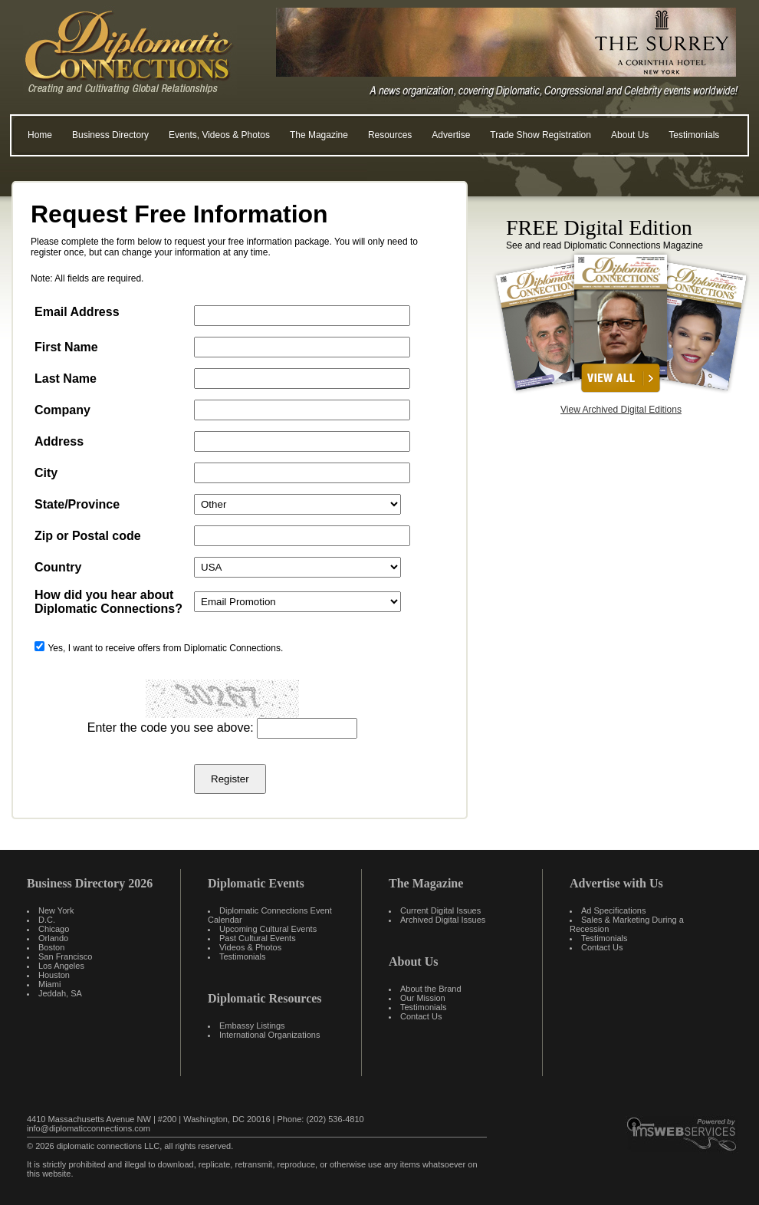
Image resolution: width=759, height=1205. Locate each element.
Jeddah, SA (60, 993)
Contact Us (421, 1016)
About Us (630, 135)
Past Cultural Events (257, 938)
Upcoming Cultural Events (268, 928)
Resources (390, 135)
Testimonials (694, 135)
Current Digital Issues (440, 910)
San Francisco (65, 956)
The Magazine (319, 135)
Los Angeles (61, 965)
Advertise (451, 135)
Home (40, 135)
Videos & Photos (250, 947)
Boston (51, 947)
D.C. (46, 919)
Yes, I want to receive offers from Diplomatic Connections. (165, 648)
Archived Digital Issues (442, 919)
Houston (54, 974)
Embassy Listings (252, 1025)
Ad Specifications (613, 910)
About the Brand (431, 988)
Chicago (53, 928)
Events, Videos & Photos (219, 135)
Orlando (53, 938)
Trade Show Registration (540, 135)
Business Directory (110, 135)
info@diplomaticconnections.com (88, 1128)
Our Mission (422, 998)
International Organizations (269, 1034)
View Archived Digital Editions (621, 409)
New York (56, 910)
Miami (49, 984)
